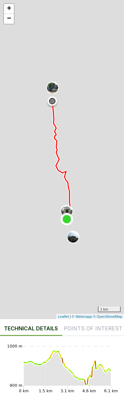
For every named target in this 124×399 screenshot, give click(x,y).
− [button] (9, 19)
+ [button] (9, 9)
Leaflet (63, 316)
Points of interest (93, 328)
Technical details (31, 328)
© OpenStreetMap (107, 316)
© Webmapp (82, 316)
